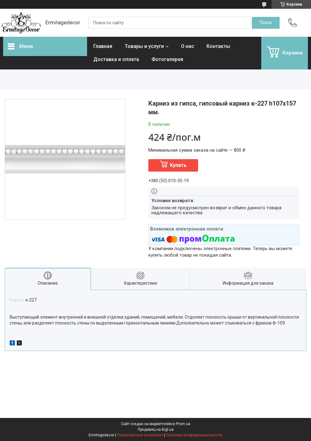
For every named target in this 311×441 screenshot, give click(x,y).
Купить (178, 165)
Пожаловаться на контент (140, 435)
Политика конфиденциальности (194, 435)
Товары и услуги (144, 46)
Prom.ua (183, 424)
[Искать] (266, 23)
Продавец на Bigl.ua (156, 429)
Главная (102, 46)
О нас (187, 46)
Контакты (218, 46)
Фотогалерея (167, 59)
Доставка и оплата (116, 59)
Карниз (17, 299)
